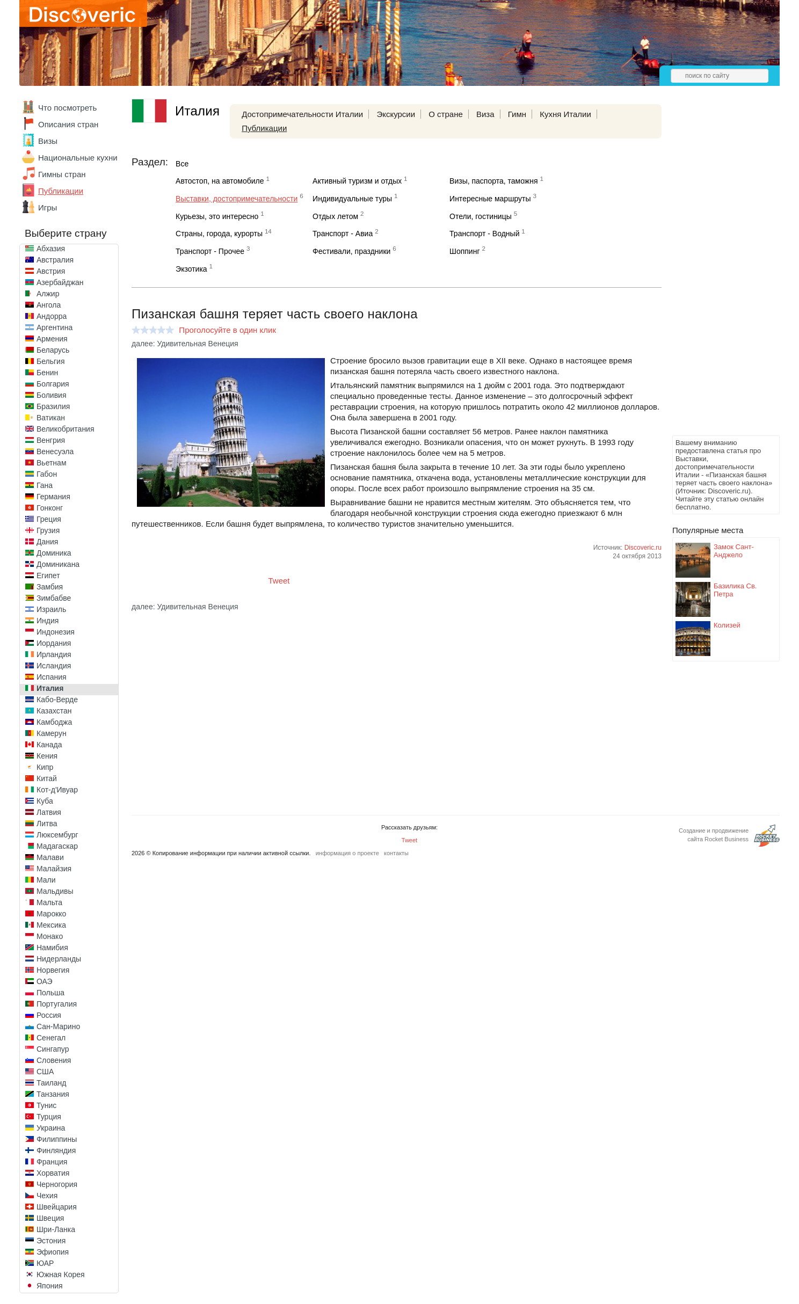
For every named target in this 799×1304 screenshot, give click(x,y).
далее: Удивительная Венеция (185, 343)
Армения (52, 338)
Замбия (50, 586)
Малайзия (54, 868)
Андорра (52, 316)
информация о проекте (347, 853)
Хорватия (53, 1173)
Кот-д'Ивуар (57, 789)
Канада (49, 744)
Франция (52, 1161)
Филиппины (57, 1139)
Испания (52, 677)
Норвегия (53, 970)
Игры (47, 207)
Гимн (517, 114)
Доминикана (58, 564)
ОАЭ (45, 981)
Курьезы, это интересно (217, 216)
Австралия (55, 260)
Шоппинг (464, 251)
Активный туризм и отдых (357, 181)
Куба (45, 801)
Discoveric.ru (643, 547)
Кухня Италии (565, 114)
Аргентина (54, 327)
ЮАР (45, 1263)
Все (182, 163)
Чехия (47, 1195)
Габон (47, 474)
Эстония (51, 1240)
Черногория (57, 1184)
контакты (396, 853)
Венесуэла (55, 451)
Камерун (52, 733)
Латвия (49, 812)
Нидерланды (59, 959)
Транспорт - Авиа (343, 233)
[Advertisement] (715, 272)
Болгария (53, 384)
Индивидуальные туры (352, 198)
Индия (48, 620)
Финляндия (56, 1150)
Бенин (47, 372)
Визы (47, 140)
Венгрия (51, 440)
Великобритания (66, 429)
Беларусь (53, 350)
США (45, 1071)
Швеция (50, 1218)
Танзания (53, 1094)
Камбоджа (54, 722)
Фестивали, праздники (351, 251)
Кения (47, 756)
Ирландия (54, 654)
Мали (46, 880)
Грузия (48, 530)
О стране (445, 114)
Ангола (49, 305)
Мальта (49, 902)
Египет (48, 575)
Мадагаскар (57, 846)
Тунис (46, 1105)
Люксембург (57, 835)
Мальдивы (55, 891)
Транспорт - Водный (484, 233)
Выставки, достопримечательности (236, 198)
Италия (50, 688)
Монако (50, 936)
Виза (485, 114)
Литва (47, 823)
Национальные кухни (78, 157)
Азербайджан (60, 282)
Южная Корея (61, 1274)
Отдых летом (335, 216)
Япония (50, 1285)
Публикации (60, 190)
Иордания (54, 643)
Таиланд (51, 1083)
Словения (54, 1060)
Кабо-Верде (57, 699)
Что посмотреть (67, 107)
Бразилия (53, 406)
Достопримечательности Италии (302, 114)
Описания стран (68, 124)
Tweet (279, 580)
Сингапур (53, 1049)
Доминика (54, 553)
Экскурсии (395, 114)
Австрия (51, 271)
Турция (49, 1116)
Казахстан (54, 710)
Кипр (45, 767)
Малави (50, 857)
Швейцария (57, 1207)
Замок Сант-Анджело (734, 551)
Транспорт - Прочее (210, 251)
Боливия (52, 395)
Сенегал (51, 1037)
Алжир (48, 293)
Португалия (57, 1004)
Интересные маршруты (490, 198)
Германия (53, 496)
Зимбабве (54, 598)
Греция (49, 519)
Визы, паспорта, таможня (493, 181)
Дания (47, 541)
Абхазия (51, 248)
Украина (51, 1128)
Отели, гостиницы (480, 216)
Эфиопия (53, 1252)
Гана (45, 485)
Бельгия (50, 361)
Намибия (52, 947)
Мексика (51, 925)
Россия (49, 1015)
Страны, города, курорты (219, 233)
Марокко (51, 913)
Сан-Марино (58, 1026)
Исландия (54, 665)
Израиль (51, 609)
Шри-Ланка (56, 1229)
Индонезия (56, 632)
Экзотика (191, 269)
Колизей (727, 625)
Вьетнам (52, 462)
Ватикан (51, 417)
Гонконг (50, 508)
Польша (50, 992)
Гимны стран (62, 174)
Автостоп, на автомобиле (220, 181)
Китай (47, 778)
